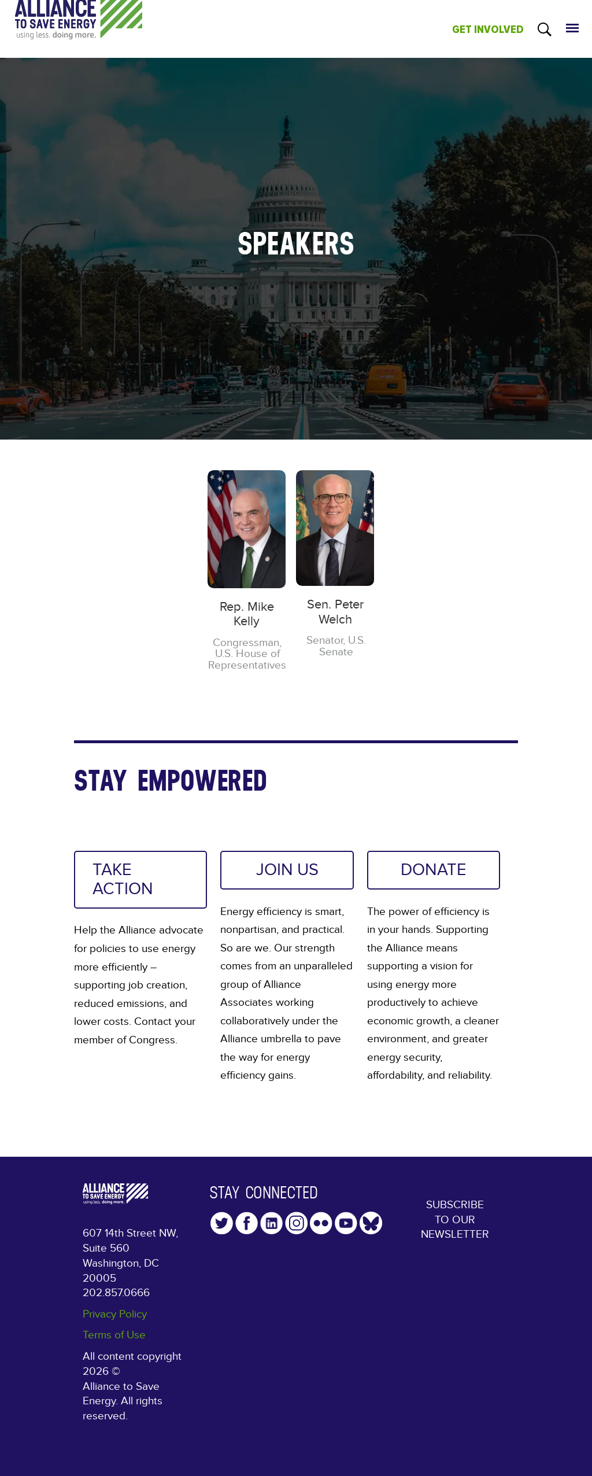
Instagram (296, 1223)
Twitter (221, 1223)
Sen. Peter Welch (335, 611)
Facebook (246, 1223)
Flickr (321, 1223)
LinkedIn (271, 1223)
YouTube (346, 1223)
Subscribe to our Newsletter (455, 1220)
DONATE (434, 870)
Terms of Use (114, 1335)
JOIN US (287, 870)
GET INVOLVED (488, 29)
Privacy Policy (115, 1314)
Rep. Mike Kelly (247, 614)
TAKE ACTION (122, 879)
